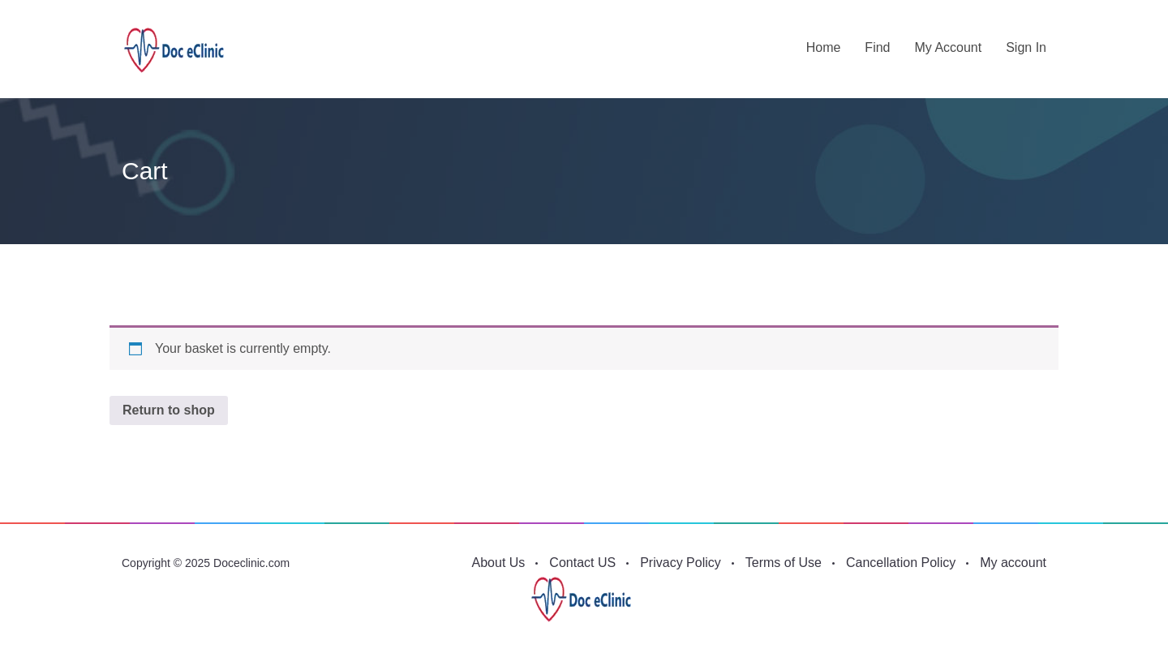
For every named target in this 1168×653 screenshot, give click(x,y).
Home (823, 47)
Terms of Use (783, 562)
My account (947, 47)
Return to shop (168, 410)
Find (877, 47)
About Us (499, 562)
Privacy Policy (680, 562)
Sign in (1026, 47)
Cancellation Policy (900, 562)
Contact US (582, 562)
